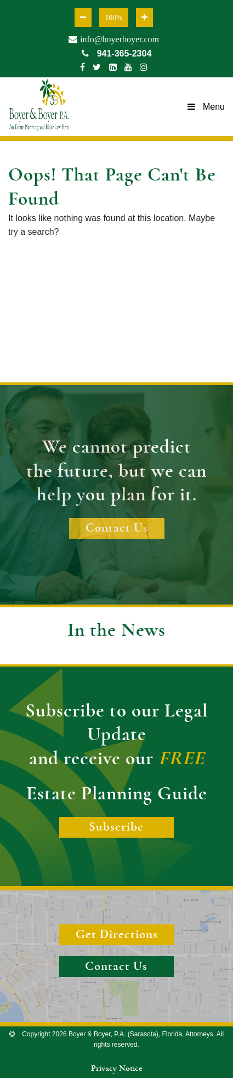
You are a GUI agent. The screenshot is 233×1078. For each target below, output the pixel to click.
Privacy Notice (117, 1068)
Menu (206, 106)
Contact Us (117, 528)
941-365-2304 (117, 53)
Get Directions (117, 934)
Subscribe (116, 827)
